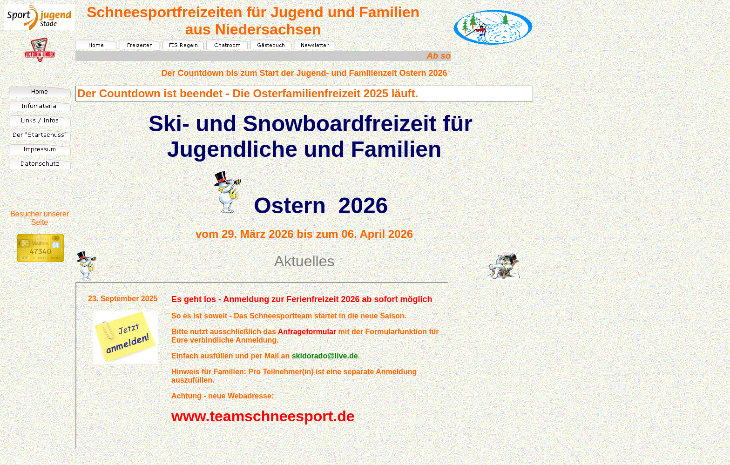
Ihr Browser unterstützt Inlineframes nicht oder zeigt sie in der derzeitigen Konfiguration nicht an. (261, 365)
